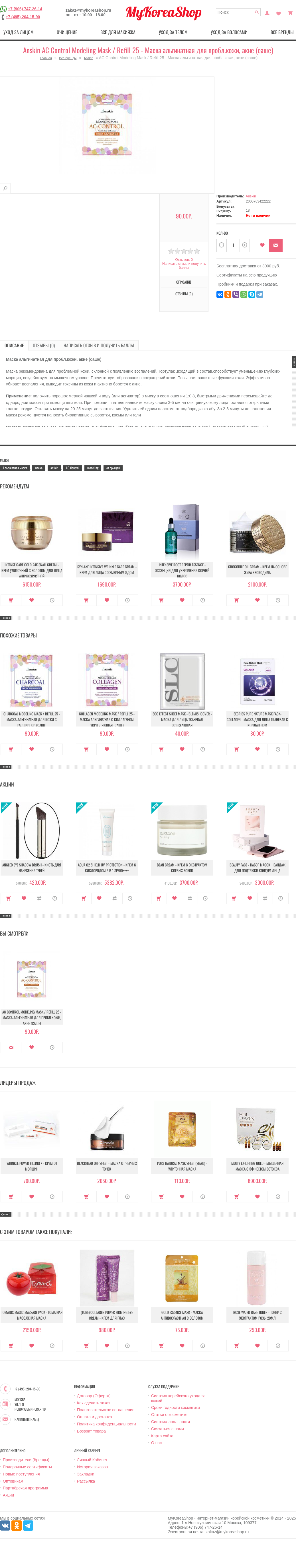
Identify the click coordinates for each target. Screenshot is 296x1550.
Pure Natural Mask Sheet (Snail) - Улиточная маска (182, 1166)
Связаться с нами (167, 1429)
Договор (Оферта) (94, 1396)
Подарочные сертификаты (27, 1467)
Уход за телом (173, 32)
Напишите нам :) (27, 1419)
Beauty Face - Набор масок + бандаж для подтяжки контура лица (257, 867)
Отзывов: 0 (184, 260)
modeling (92, 467)
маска (38, 467)
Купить (11, 600)
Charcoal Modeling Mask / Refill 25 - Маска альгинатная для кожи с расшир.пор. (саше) (31, 719)
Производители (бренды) (26, 1460)
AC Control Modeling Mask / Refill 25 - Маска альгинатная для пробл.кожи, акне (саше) (31, 1017)
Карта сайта (162, 1436)
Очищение (67, 32)
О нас (156, 1442)
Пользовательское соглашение (106, 1409)
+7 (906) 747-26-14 (25, 9)
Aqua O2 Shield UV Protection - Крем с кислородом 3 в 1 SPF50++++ (107, 867)
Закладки (85, 1474)
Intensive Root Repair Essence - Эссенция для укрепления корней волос (182, 570)
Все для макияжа (117, 32)
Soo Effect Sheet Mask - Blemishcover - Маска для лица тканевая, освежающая (182, 719)
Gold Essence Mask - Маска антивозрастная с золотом (182, 1315)
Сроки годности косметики (175, 1407)
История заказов (92, 1467)
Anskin (88, 58)
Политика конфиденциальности (106, 1424)
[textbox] (238, 12)
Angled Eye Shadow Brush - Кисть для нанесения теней (31, 867)
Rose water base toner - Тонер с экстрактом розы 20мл (257, 1315)
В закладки (262, 245)
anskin (54, 467)
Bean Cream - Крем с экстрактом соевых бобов (182, 867)
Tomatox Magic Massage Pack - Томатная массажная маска (31, 1315)
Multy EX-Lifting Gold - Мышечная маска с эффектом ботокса (257, 1166)
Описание (183, 282)
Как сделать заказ (93, 1403)
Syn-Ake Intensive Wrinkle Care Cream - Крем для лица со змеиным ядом (107, 569)
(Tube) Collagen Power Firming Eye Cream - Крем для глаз (107, 1315)
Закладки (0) (278, 12)
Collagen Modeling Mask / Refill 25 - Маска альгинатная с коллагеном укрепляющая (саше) (107, 719)
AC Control (72, 467)
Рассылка (86, 1481)
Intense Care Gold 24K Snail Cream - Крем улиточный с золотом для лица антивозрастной (31, 570)
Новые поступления (21, 1474)
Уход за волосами (229, 32)
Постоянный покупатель (267, 12)
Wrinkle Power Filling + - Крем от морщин (32, 1166)
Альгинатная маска (15, 467)
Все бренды (67, 58)
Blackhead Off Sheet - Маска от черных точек (107, 1166)
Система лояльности (170, 1421)
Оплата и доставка (94, 1417)
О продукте (52, 600)
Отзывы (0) (183, 293)
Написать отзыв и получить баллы (184, 266)
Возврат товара (91, 1431)
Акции (8, 1495)
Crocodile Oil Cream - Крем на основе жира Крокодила (257, 569)
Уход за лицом (18, 32)
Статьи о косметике (169, 1414)
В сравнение (39, 898)
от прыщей (113, 467)
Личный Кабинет (92, 1460)
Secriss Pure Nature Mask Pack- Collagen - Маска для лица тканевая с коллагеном (257, 719)
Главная (46, 58)
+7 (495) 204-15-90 (23, 17)
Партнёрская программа (25, 1488)
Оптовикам (13, 1481)
